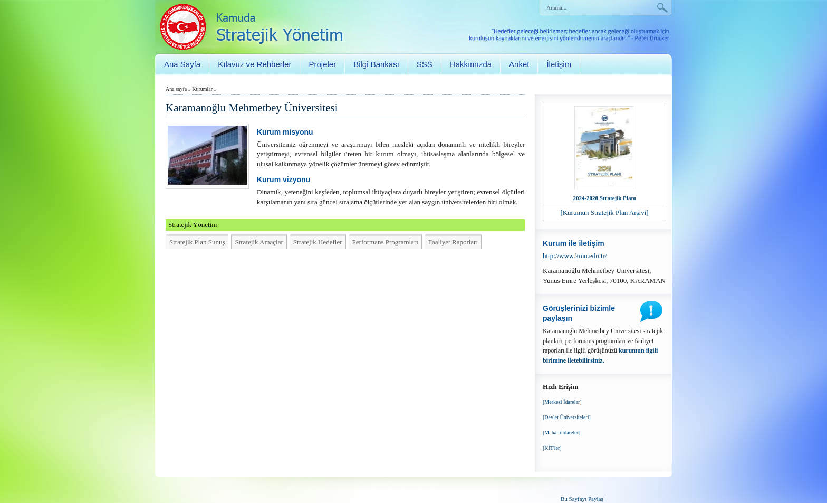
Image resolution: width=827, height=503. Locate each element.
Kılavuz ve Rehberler (254, 64)
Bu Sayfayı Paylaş (582, 499)
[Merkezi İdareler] (562, 402)
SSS (424, 64)
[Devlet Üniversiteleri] (567, 417)
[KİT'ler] (552, 448)
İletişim (558, 64)
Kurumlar (202, 89)
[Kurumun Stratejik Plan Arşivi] (604, 212)
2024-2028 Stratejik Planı (604, 198)
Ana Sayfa (182, 64)
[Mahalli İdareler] (561, 432)
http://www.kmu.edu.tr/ (575, 256)
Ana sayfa (176, 89)
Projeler (322, 64)
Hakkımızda (471, 64)
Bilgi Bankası (376, 64)
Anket (519, 64)
